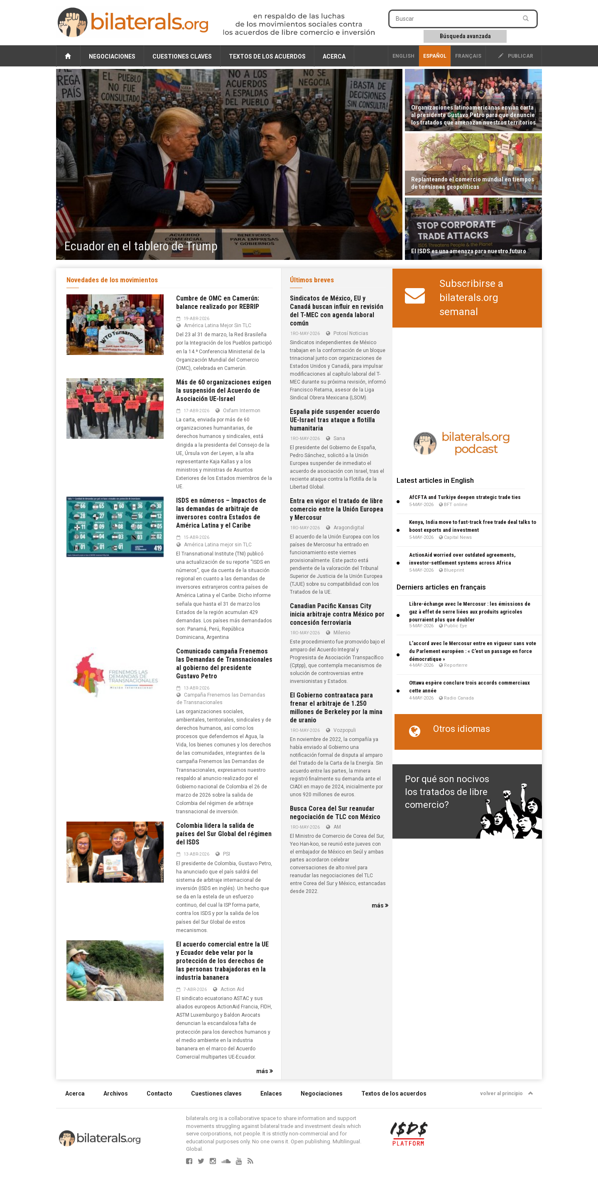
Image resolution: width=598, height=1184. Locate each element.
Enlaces (271, 1093)
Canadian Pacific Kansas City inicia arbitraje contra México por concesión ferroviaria (337, 614)
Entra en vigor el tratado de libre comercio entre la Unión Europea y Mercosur (336, 509)
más (264, 1071)
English (403, 56)
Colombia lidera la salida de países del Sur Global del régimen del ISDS (224, 834)
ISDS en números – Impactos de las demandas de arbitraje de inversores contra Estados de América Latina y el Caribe (221, 513)
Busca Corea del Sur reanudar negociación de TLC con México (335, 813)
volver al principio (506, 1093)
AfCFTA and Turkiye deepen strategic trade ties (465, 497)
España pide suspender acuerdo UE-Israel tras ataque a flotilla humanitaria (335, 420)
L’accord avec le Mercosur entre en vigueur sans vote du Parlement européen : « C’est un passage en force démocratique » (472, 651)
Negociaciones (112, 56)
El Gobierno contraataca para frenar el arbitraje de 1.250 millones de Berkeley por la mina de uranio (336, 707)
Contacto (159, 1093)
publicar (515, 56)
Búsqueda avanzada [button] (465, 36)
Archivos (115, 1093)
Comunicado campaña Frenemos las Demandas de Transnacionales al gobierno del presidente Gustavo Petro (224, 663)
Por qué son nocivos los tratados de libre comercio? (447, 792)
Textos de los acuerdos (267, 56)
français (468, 56)
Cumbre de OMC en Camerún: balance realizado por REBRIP (217, 302)
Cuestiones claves (182, 56)
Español (434, 56)
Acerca (334, 56)
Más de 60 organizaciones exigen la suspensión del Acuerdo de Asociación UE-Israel (223, 390)
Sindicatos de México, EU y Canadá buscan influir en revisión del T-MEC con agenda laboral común (336, 310)
